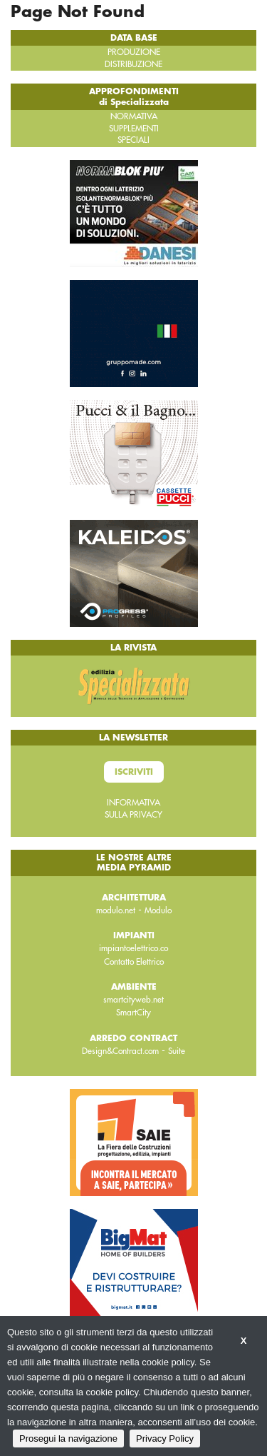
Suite (176, 1051)
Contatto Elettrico (134, 962)
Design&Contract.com (120, 1051)
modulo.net (115, 910)
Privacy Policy (165, 1438)
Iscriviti (134, 772)
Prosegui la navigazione (68, 1438)
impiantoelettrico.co (133, 948)
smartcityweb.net (133, 999)
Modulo (158, 910)
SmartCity (133, 1012)
